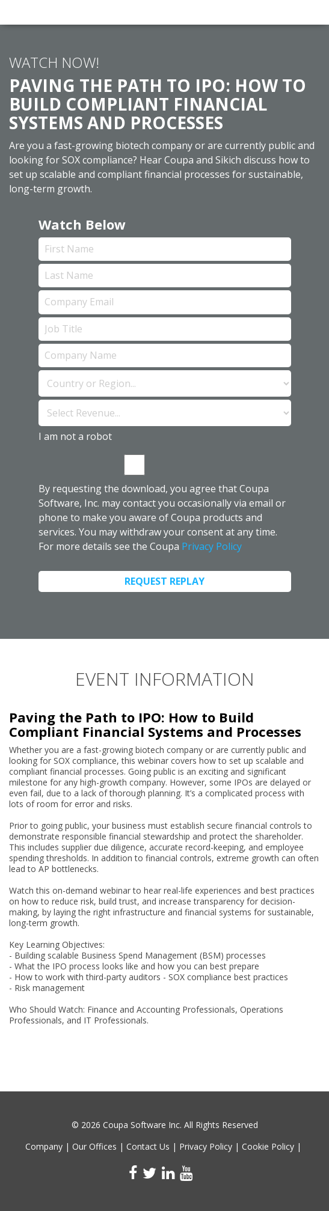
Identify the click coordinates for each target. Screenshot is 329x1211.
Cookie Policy (268, 1146)
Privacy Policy (212, 546)
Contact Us (148, 1146)
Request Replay (164, 581)
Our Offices (94, 1146)
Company (44, 1146)
